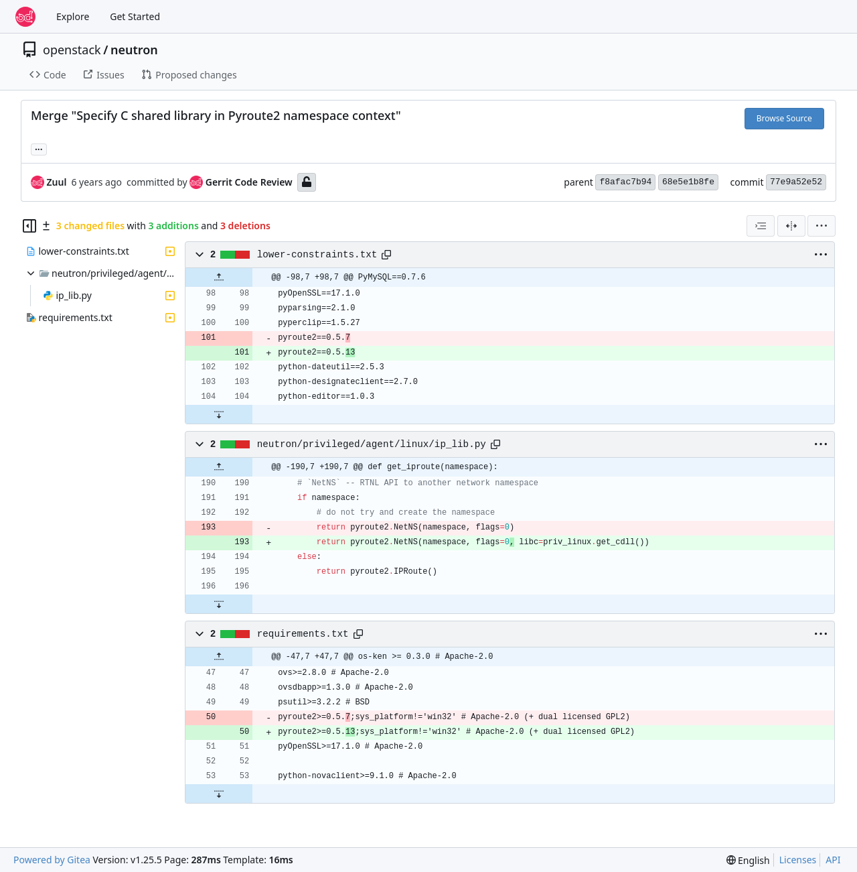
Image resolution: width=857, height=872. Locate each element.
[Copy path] (386, 254)
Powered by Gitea (51, 859)
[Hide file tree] (29, 226)
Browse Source (784, 118)
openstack (72, 49)
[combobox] (761, 226)
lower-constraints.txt (317, 254)
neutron (134, 49)
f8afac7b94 (625, 182)
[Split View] (791, 226)
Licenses (798, 859)
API (833, 859)
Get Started (135, 16)
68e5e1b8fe (688, 182)
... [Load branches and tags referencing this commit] (39, 148)
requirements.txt (303, 634)
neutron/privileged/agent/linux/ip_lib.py (371, 444)
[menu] (821, 226)
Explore (72, 16)
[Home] (25, 17)
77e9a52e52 (796, 182)
